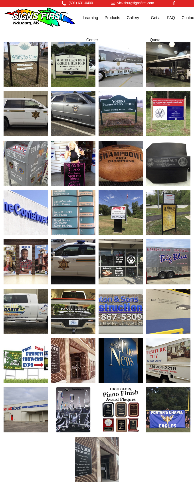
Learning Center (90, 29)
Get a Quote (155, 29)
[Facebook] (174, 4)
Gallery (133, 18)
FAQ (171, 18)
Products (112, 18)
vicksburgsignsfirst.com (135, 3)
